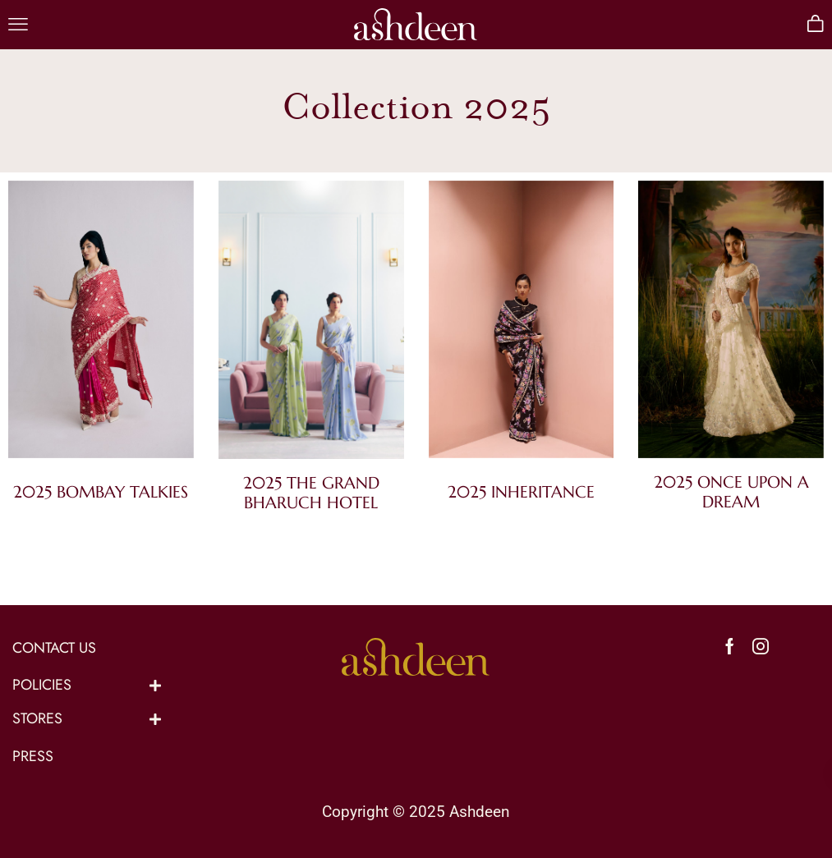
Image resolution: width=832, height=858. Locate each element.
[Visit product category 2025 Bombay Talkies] (101, 328)
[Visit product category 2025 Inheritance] (521, 328)
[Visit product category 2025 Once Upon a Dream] (731, 323)
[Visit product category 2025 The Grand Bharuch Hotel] (311, 323)
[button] (18, 25)
